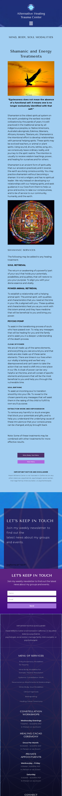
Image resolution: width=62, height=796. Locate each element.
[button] (31, 23)
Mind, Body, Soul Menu (31, 455)
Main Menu (31, 462)
